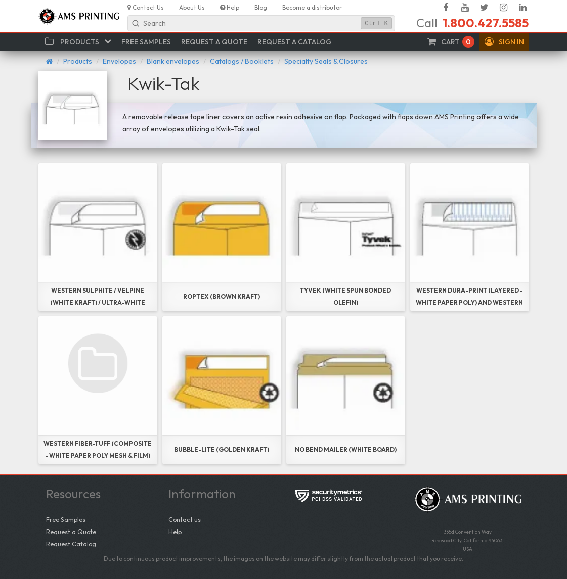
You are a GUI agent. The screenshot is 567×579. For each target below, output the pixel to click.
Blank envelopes (173, 61)
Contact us (184, 519)
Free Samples (65, 519)
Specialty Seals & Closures (326, 61)
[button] (504, 42)
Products (77, 61)
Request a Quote (71, 531)
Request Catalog (71, 544)
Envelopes (119, 61)
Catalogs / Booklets (242, 61)
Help (175, 531)
